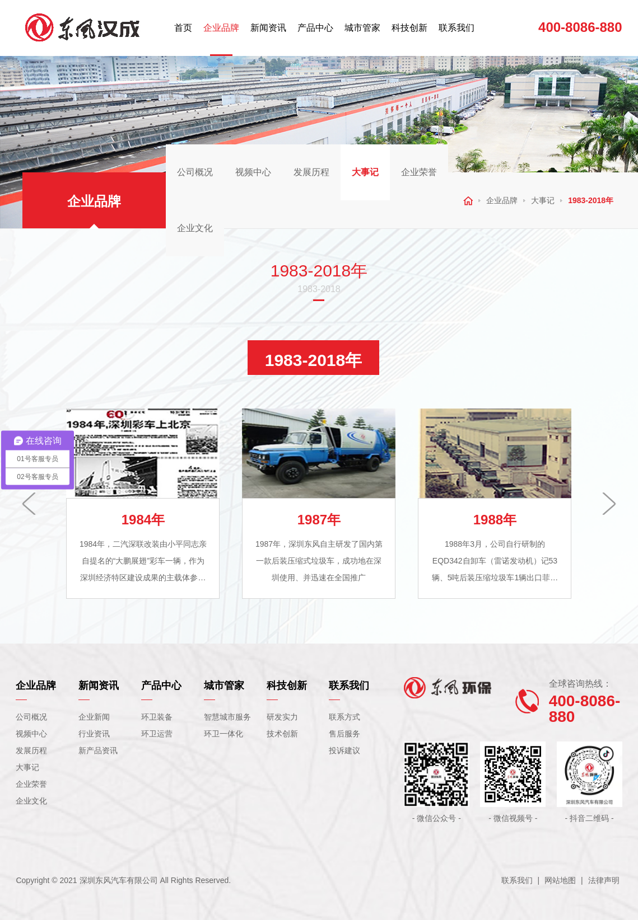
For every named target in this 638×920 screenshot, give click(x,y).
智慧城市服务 (227, 716)
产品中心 (315, 27)
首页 (183, 27)
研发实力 (282, 716)
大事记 (365, 172)
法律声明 (604, 880)
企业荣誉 (419, 172)
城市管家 (362, 27)
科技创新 (409, 27)
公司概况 (195, 172)
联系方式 (344, 716)
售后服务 (344, 733)
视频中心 (253, 172)
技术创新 (282, 733)
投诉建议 (344, 750)
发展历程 (311, 172)
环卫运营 (157, 733)
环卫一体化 (223, 733)
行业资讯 (94, 733)
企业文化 (195, 228)
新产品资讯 (98, 750)
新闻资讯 (268, 27)
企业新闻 (94, 716)
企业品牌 (221, 27)
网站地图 (560, 880)
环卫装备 (157, 716)
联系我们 (456, 27)
